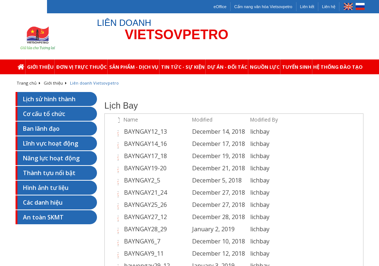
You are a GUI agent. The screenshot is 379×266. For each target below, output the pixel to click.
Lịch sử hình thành (49, 99)
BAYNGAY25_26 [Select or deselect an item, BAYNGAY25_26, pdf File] (145, 205)
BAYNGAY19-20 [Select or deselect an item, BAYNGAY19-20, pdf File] (145, 168)
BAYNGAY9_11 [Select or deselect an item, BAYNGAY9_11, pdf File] (144, 253)
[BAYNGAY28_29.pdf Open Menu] (184, 229)
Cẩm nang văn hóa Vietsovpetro (263, 6)
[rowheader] (110, 132)
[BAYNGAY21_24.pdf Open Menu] (184, 193)
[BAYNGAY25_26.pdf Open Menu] (184, 205)
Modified (202, 119)
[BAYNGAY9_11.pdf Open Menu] (184, 254)
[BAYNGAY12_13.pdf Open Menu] (184, 132)
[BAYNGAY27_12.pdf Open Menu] (184, 217)
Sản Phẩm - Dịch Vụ (134, 69)
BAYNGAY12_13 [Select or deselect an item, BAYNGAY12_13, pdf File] (145, 131)
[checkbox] (109, 120)
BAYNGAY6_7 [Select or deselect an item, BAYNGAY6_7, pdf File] (142, 241)
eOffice (220, 6)
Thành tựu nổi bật (49, 173)
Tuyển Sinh (297, 69)
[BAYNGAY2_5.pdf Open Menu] (184, 181)
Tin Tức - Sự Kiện (183, 69)
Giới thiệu (41, 69)
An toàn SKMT (43, 217)
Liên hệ (328, 6)
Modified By (264, 119)
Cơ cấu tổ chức (44, 114)
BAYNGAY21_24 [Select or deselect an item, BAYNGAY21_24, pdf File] (145, 192)
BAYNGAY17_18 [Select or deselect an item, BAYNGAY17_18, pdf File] (145, 156)
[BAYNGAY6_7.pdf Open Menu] (184, 242)
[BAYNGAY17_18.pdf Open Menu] (184, 156)
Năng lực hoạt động (51, 158)
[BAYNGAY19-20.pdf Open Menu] (184, 168)
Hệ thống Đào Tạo (338, 69)
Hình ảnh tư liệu (45, 188)
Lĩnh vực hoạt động (50, 143)
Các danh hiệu (43, 202)
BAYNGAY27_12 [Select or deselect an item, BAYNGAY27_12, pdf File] (145, 217)
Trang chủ (28, 83)
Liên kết (307, 6)
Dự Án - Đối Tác (227, 69)
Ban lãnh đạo (41, 129)
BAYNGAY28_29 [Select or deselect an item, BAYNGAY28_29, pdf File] (145, 229)
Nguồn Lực (265, 69)
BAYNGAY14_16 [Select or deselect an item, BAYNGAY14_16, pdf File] (145, 144)
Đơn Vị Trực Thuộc (82, 69)
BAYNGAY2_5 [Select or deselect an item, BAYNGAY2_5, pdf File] (142, 180)
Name (131, 119)
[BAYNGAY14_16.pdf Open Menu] (184, 144)
